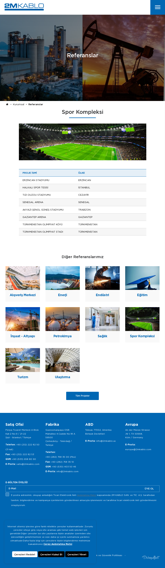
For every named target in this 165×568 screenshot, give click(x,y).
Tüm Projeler (82, 395)
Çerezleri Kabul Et (51, 554)
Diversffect (151, 557)
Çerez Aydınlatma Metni (57, 544)
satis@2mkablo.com (27, 464)
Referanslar (35, 104)
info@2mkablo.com (67, 471)
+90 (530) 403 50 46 (64, 466)
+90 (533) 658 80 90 (24, 459)
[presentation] (33, 516)
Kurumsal (18, 104)
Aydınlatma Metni (86, 495)
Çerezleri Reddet (24, 554)
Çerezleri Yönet (76, 554)
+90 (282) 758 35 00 (57, 456)
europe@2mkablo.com (138, 449)
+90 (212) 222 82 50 (27, 444)
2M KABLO (24, 6)
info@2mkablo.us (106, 440)
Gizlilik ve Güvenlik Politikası (106, 555)
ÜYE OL (149, 488)
